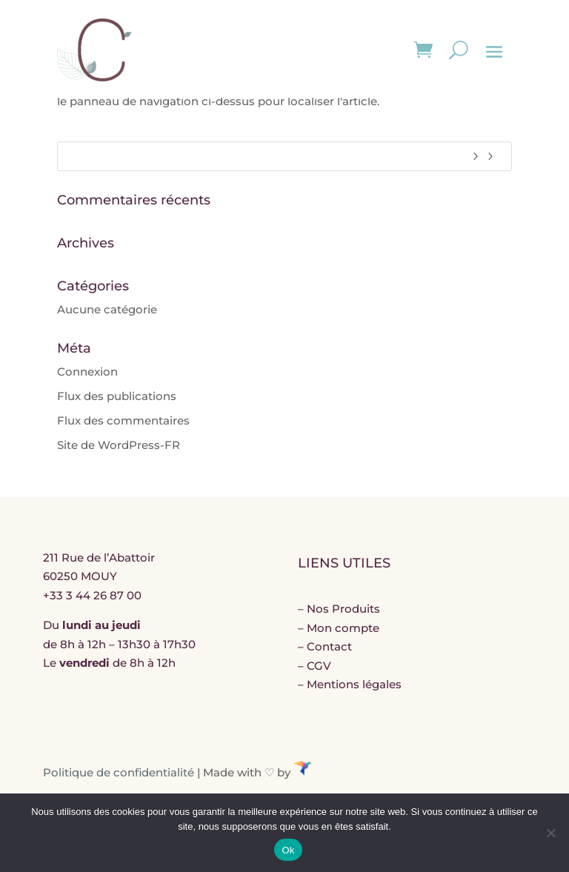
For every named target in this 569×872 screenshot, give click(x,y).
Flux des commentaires (123, 420)
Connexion (87, 372)
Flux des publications (116, 396)
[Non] (550, 832)
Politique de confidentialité (118, 772)
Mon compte (343, 628)
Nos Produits (343, 609)
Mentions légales (354, 684)
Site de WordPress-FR (118, 445)
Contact (329, 646)
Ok (288, 850)
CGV (319, 666)
